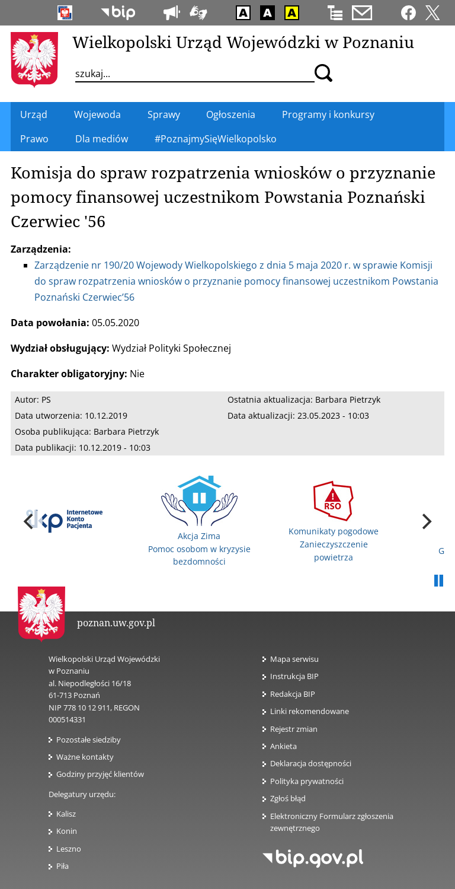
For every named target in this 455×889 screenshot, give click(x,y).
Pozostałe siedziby (88, 739)
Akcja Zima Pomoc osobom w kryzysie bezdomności (199, 521)
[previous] (30, 521)
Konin (66, 831)
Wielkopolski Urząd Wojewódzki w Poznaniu (243, 42)
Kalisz (66, 813)
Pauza (438, 581)
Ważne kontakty (85, 756)
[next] (425, 521)
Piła (62, 866)
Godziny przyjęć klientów (100, 774)
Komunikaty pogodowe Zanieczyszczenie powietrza (334, 521)
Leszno (68, 848)
